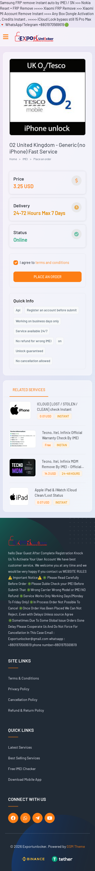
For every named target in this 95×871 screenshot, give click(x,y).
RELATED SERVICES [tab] (29, 390)
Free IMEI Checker (22, 768)
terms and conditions (52, 262)
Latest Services (20, 747)
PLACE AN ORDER (48, 277)
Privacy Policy (18, 689)
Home (13, 159)
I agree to (44, 262)
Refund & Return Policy (26, 710)
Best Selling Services (24, 758)
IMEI (25, 159)
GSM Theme (76, 846)
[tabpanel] (47, 454)
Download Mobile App (25, 779)
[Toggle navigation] (5, 37)
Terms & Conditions (23, 678)
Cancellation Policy (22, 699)
